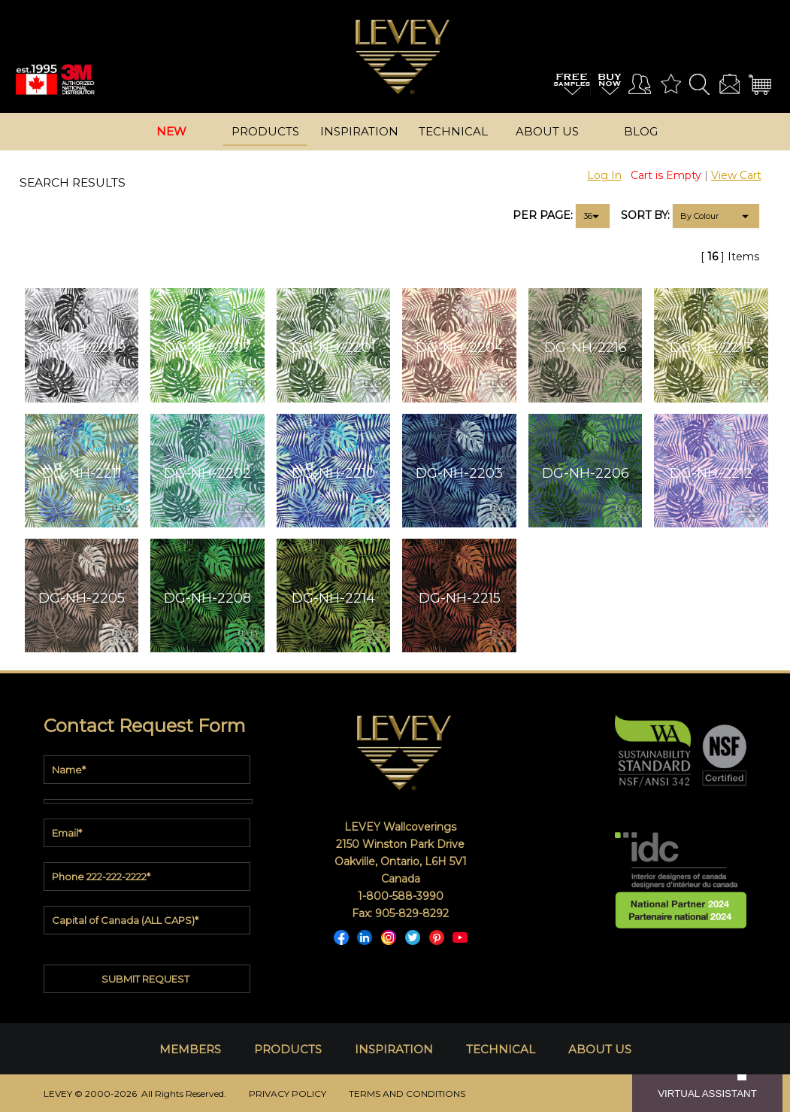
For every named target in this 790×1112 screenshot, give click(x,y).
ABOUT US (599, 1049)
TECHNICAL (500, 1049)
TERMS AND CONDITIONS (407, 1093)
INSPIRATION (394, 1049)
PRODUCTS (288, 1049)
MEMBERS (190, 1049)
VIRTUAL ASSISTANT (707, 1093)
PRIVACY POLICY (287, 1093)
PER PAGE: (543, 215)
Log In (604, 175)
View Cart (736, 175)
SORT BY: (645, 215)
